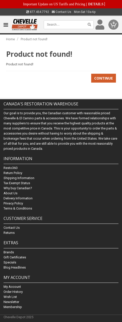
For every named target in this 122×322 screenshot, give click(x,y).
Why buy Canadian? (18, 188)
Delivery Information (18, 198)
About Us (10, 193)
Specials (10, 262)
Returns (9, 233)
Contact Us (61, 12)
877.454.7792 (37, 12)
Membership (13, 307)
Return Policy (13, 173)
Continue (103, 78)
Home (10, 39)
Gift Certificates (15, 257)
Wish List (10, 297)
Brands (9, 252)
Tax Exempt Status (17, 183)
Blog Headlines (15, 267)
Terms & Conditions (18, 209)
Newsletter (11, 302)
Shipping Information (19, 178)
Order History (13, 292)
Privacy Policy (13, 203)
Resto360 (10, 168)
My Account (12, 287)
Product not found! (34, 39)
